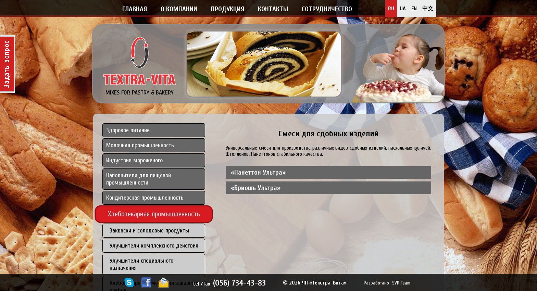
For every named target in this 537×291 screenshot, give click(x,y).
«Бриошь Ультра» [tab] (255, 188)
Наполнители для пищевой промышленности (138, 179)
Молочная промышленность (140, 145)
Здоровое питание (128, 130)
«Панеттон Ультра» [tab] (258, 172)
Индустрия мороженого (134, 160)
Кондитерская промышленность (145, 197)
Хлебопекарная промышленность (154, 214)
